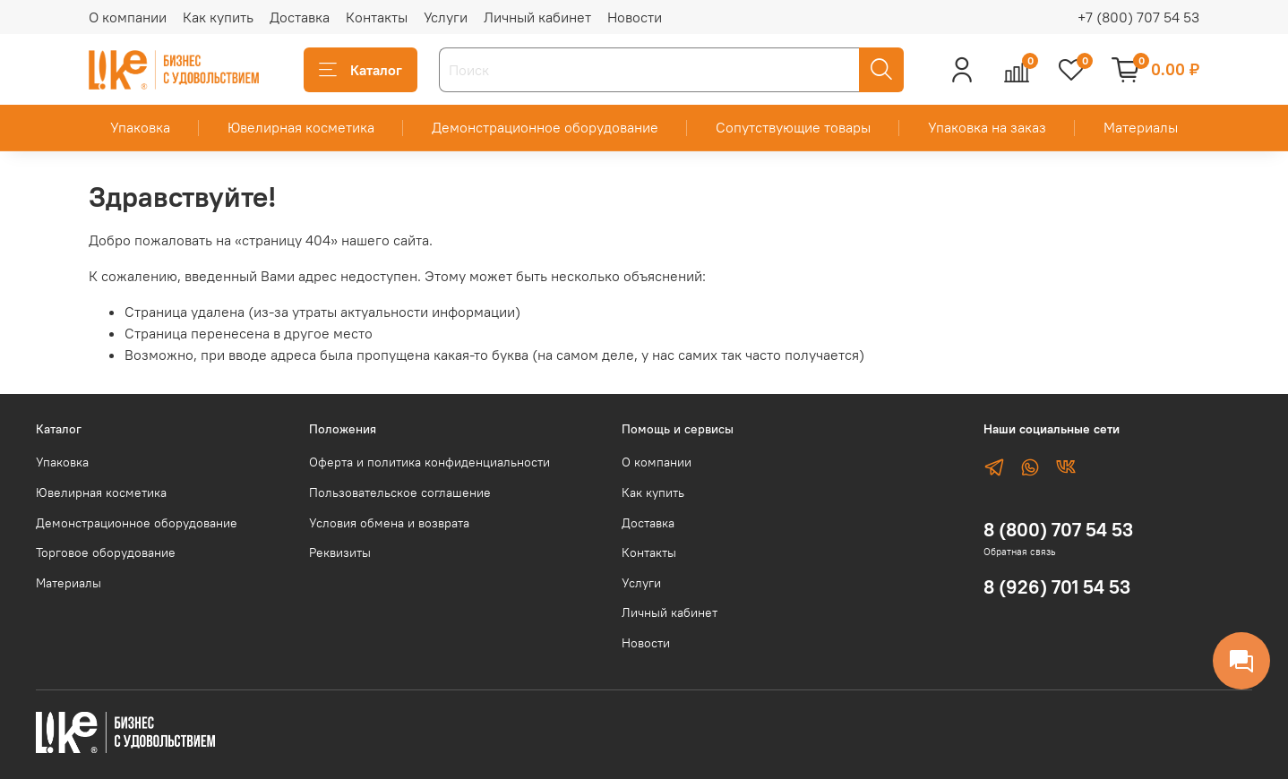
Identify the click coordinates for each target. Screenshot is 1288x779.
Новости (634, 17)
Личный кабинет (537, 17)
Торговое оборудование (106, 552)
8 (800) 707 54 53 (1058, 530)
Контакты (377, 17)
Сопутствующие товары (793, 127)
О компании (128, 17)
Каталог (360, 70)
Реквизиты (340, 552)
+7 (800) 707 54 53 (1138, 17)
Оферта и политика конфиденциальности (429, 462)
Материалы (1140, 127)
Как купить (218, 17)
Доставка (300, 17)
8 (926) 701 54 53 (1056, 587)
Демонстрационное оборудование (545, 127)
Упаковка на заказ (987, 127)
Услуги (446, 17)
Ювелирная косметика (301, 127)
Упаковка (140, 127)
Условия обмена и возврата (389, 523)
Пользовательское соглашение (400, 492)
